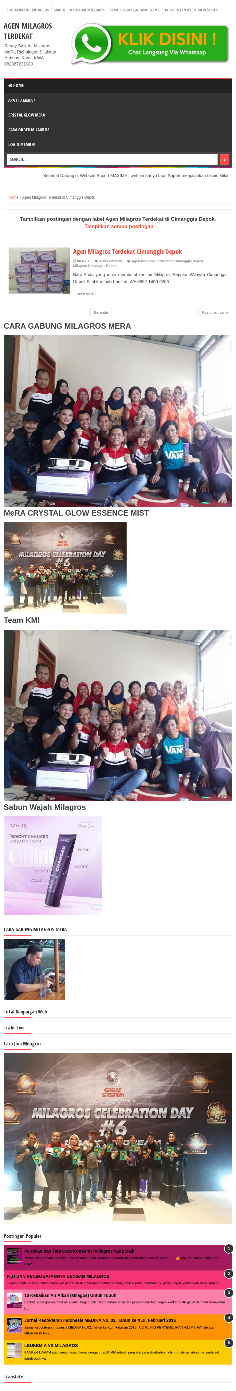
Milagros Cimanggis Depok (94, 266)
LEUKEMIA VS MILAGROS (51, 1345)
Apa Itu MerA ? (21, 100)
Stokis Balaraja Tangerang (135, 10)
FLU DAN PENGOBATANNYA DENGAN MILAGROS (58, 1276)
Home (16, 85)
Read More (86, 294)
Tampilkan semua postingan (119, 226)
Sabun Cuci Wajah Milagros (79, 10)
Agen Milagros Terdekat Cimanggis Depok (129, 251)
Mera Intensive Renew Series (191, 10)
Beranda (101, 312)
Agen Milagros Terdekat (28, 31)
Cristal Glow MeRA (26, 115)
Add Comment (110, 261)
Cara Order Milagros (28, 130)
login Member (22, 144)
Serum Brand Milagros (27, 10)
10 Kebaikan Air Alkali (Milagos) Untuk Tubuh (70, 1295)
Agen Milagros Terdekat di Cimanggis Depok (167, 261)
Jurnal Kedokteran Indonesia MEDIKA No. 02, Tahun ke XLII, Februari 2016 (100, 1320)
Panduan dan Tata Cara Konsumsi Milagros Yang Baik (79, 1251)
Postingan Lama (215, 312)
